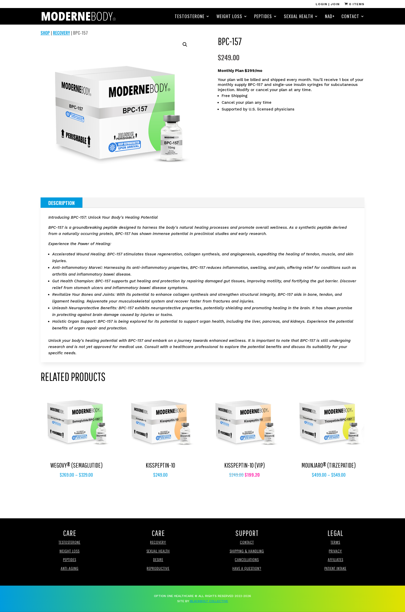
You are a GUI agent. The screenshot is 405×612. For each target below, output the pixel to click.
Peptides (263, 16)
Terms (335, 542)
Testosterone (190, 16)
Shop (45, 33)
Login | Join (328, 4)
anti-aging (70, 568)
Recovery (61, 33)
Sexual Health (298, 16)
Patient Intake (335, 568)
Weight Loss (229, 16)
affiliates (335, 559)
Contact (350, 16)
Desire (158, 559)
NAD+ (330, 16)
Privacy (335, 551)
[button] (185, 44)
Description (61, 202)
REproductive (158, 568)
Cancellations (247, 559)
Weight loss (69, 551)
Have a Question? (246, 568)
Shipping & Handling (247, 551)
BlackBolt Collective (209, 601)
